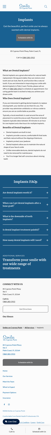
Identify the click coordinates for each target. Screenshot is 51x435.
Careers (33, 422)
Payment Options (9, 392)
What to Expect (9, 387)
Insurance (6, 398)
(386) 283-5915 (28, 57)
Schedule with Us (25, 38)
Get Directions (25, 309)
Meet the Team (8, 382)
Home (5, 371)
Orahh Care (40, 422)
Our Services (8, 376)
